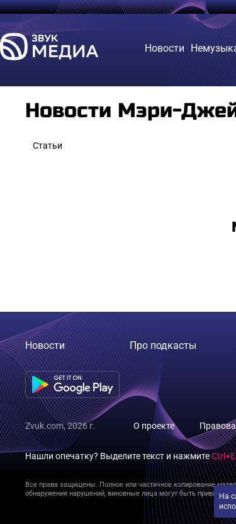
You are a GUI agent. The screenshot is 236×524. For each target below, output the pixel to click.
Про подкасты (163, 345)
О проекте (153, 426)
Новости (45, 345)
